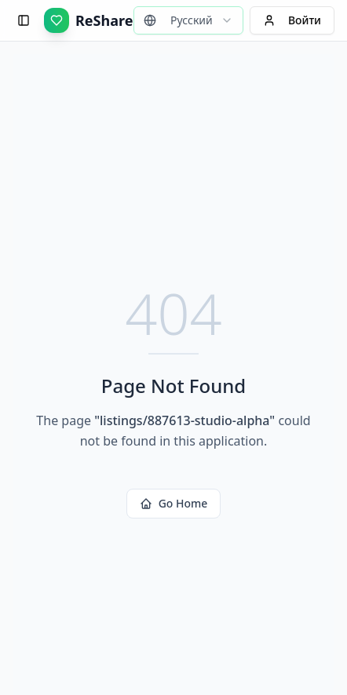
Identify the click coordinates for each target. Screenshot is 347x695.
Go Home (174, 503)
